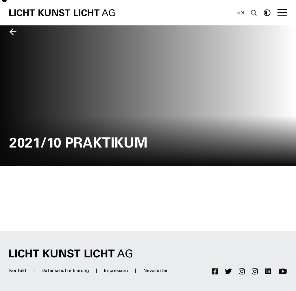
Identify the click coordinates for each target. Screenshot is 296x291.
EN (240, 12)
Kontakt (18, 270)
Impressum (116, 270)
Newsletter (155, 270)
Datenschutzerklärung (65, 270)
